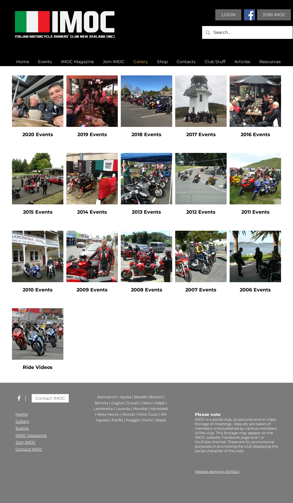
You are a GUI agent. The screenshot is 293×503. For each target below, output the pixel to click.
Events (22, 428)
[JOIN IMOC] (274, 14)
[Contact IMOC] (50, 398)
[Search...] (246, 32)
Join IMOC (26, 442)
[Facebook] (249, 14)
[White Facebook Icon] (19, 398)
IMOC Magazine (31, 435)
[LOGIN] (228, 14)
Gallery (22, 421)
